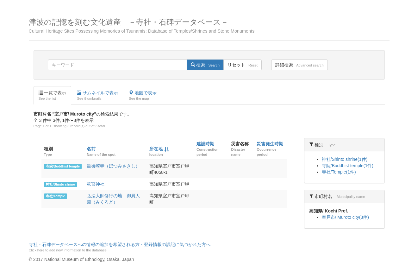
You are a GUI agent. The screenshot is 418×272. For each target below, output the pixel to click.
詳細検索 (299, 64)
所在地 (156, 148)
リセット (243, 64)
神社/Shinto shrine (60, 184)
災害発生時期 (270, 143)
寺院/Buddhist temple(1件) (347, 165)
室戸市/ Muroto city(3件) (345, 217)
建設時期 (205, 143)
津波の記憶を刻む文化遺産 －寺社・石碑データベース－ (209, 26)
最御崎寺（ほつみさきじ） (113, 165)
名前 (91, 148)
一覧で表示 (52, 95)
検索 (205, 64)
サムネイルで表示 (97, 95)
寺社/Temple (55, 196)
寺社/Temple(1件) (339, 171)
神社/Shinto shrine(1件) (345, 159)
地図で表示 (143, 95)
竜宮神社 (95, 184)
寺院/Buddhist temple (63, 166)
